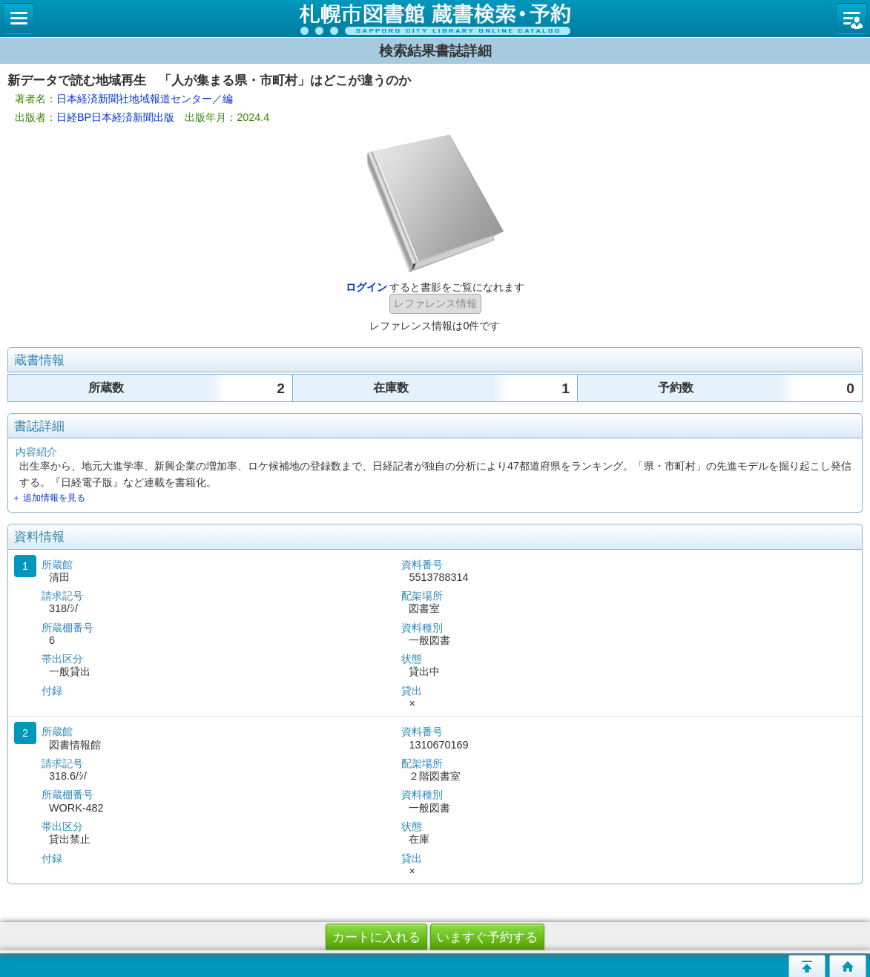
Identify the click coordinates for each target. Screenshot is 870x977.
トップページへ (847, 966)
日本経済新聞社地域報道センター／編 (144, 99)
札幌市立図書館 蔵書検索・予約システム (435, 18)
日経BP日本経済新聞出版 (115, 117)
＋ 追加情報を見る (48, 498)
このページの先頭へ (806, 966)
